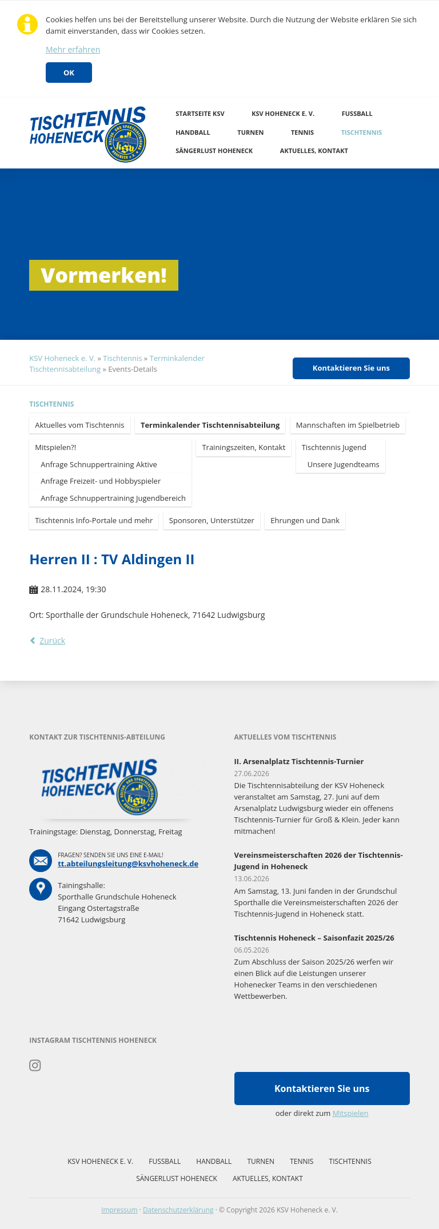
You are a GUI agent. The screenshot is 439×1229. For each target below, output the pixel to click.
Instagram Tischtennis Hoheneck (35, 1065)
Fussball (357, 113)
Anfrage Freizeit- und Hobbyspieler (101, 481)
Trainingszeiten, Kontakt (243, 447)
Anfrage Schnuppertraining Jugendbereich (113, 498)
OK (68, 72)
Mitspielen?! (55, 447)
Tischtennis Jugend (334, 447)
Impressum (119, 1210)
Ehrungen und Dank (305, 520)
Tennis (302, 132)
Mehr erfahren (73, 49)
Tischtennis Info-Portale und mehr (94, 520)
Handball (192, 132)
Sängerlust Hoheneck (214, 150)
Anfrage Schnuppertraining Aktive (99, 464)
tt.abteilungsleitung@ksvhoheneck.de (128, 863)
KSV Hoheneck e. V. (283, 113)
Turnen (250, 132)
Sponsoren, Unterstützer (211, 520)
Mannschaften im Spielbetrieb (348, 425)
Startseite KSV (199, 113)
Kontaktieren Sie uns (351, 368)
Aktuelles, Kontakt (314, 150)
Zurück (52, 640)
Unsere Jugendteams (344, 464)
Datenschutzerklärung (178, 1210)
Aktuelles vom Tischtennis (79, 425)
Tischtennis (361, 132)
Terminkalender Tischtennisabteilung (210, 425)
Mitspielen (351, 1113)
